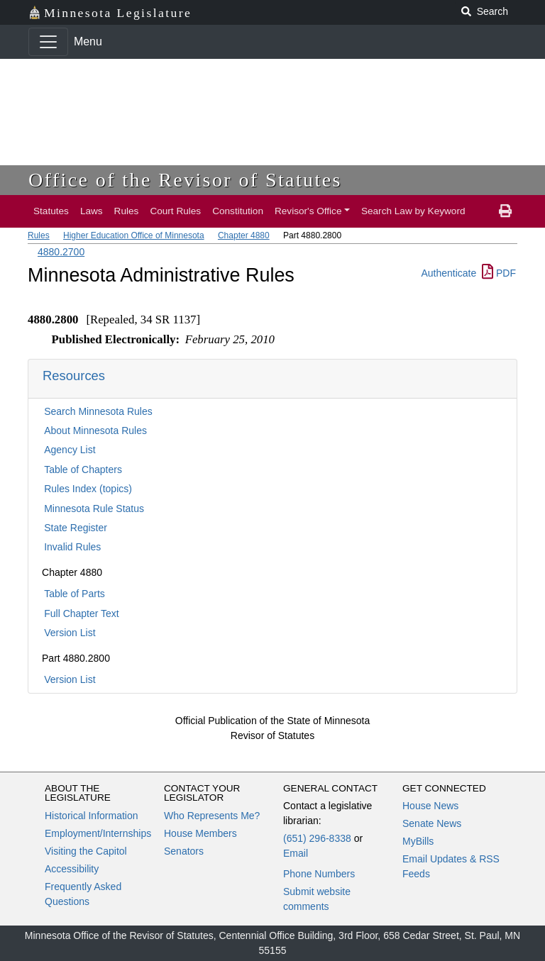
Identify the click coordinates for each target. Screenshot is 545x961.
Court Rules (175, 211)
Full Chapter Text (81, 613)
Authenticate (448, 273)
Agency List (69, 449)
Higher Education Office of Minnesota (133, 235)
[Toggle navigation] (48, 42)
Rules (126, 211)
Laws (91, 211)
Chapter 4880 (244, 235)
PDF (499, 273)
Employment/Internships (98, 833)
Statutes (51, 211)
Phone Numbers (319, 873)
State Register (75, 527)
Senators (184, 851)
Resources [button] (74, 375)
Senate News (431, 823)
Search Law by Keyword (413, 211)
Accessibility (72, 868)
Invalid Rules (72, 546)
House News (430, 805)
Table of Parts (74, 593)
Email (295, 853)
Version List (69, 632)
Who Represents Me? (212, 815)
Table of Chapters (83, 469)
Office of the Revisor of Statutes (185, 180)
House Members (200, 833)
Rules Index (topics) (88, 488)
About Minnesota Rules (95, 430)
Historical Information (91, 815)
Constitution (237, 211)
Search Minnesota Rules (98, 411)
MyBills (418, 841)
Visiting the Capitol (86, 851)
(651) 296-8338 (317, 838)
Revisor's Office (308, 211)
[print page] (505, 211)
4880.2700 (61, 251)
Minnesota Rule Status (94, 508)
